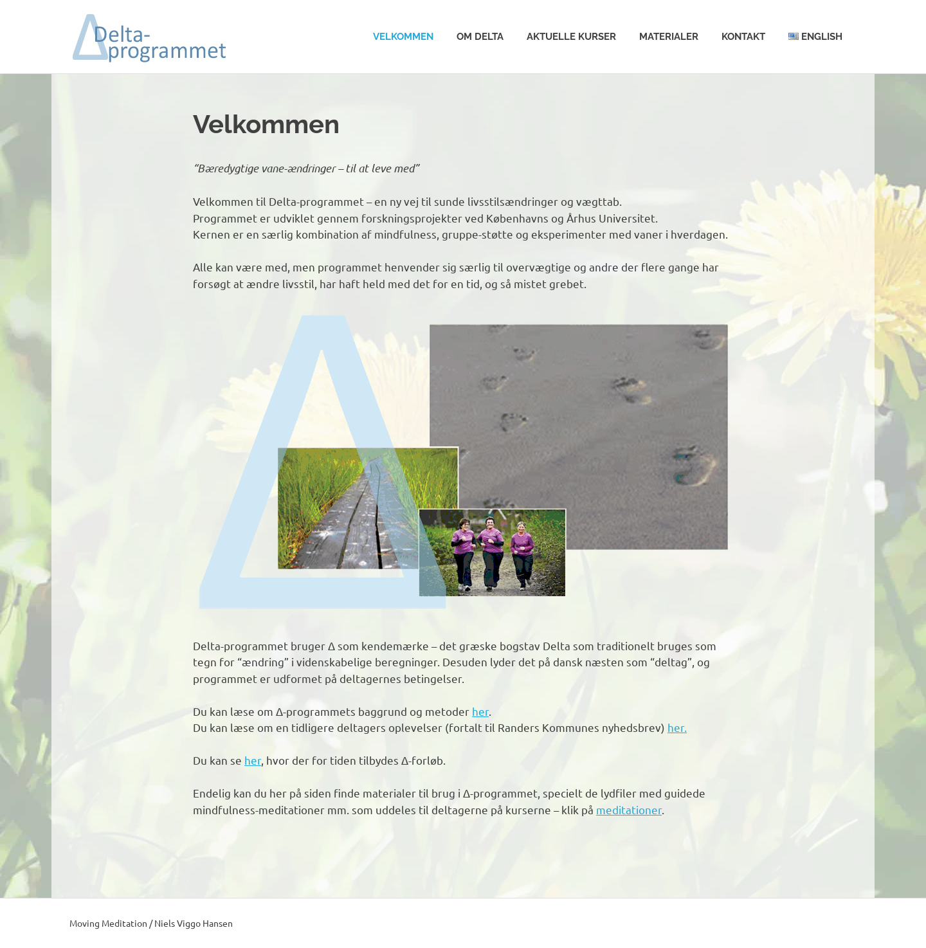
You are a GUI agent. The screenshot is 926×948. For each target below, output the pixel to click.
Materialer (668, 36)
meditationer (629, 809)
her (480, 711)
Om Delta (480, 36)
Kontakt (743, 36)
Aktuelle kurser (571, 36)
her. (677, 727)
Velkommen (403, 36)
